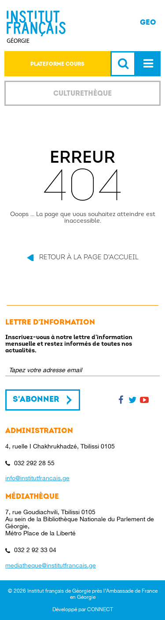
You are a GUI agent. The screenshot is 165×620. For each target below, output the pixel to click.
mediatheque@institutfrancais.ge (50, 565)
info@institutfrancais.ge (37, 478)
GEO (148, 22)
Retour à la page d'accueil (89, 257)
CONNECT (100, 609)
